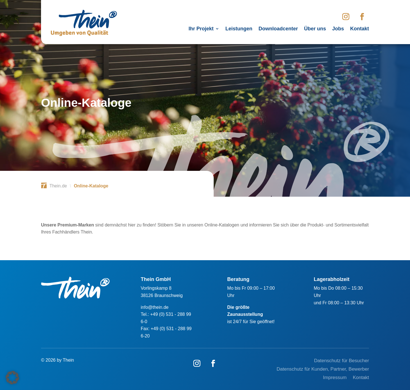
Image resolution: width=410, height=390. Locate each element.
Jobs (338, 29)
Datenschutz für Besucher (341, 361)
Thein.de (58, 185)
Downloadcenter (278, 29)
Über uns (315, 29)
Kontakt (359, 29)
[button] (12, 377)
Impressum (334, 378)
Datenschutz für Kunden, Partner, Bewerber (323, 369)
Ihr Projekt (201, 29)
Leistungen (238, 29)
